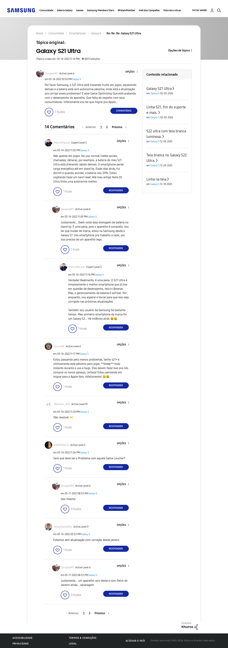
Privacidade (20, 643)
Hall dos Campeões (149, 10)
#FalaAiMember (126, 10)
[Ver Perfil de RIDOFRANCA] (61, 445)
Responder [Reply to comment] (116, 190)
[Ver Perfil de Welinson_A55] (62, 404)
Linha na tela (156, 179)
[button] (131, 72)
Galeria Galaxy (64, 10)
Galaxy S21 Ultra (159, 88)
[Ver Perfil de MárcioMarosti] (62, 142)
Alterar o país (135, 640)
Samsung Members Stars (100, 10)
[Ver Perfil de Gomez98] (59, 346)
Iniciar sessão (199, 10)
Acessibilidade (22, 637)
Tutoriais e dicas (172, 10)
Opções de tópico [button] (179, 50)
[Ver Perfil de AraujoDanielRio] (63, 526)
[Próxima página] (119, 127)
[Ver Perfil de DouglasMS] (51, 73)
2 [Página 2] (107, 127)
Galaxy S (76, 79)
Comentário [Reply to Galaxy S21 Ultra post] (123, 110)
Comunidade (46, 10)
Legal (73, 643)
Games (79, 10)
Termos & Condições (83, 637)
